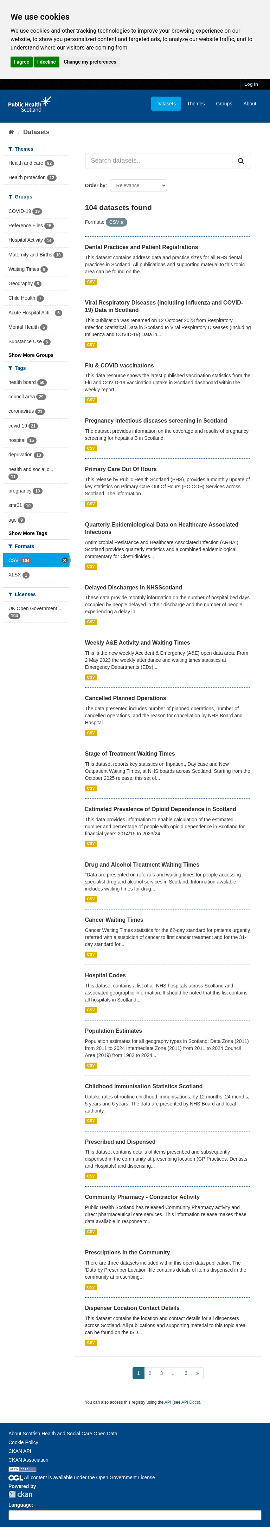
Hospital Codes (105, 975)
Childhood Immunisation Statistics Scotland (144, 1086)
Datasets (166, 103)
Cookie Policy (23, 1442)
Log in (251, 84)
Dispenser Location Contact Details (132, 1308)
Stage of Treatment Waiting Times (130, 754)
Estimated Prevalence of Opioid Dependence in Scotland (160, 809)
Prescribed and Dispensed (120, 1142)
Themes (196, 103)
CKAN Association (28, 1460)
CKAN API (19, 1451)
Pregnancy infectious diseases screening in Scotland (156, 421)
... (174, 1373)
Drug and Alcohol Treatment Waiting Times (142, 865)
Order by (95, 185)
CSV (91, 282)
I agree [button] (21, 62)
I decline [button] (46, 62)
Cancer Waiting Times (114, 920)
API (168, 1402)
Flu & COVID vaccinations (119, 365)
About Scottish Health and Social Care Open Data (62, 1433)
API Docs (190, 1402)
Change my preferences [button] (90, 62)
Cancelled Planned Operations (125, 698)
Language (20, 1505)
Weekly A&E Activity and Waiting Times (137, 643)
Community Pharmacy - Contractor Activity (142, 1197)
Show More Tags (27, 533)
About (249, 103)
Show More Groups (30, 355)
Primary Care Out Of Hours (121, 469)
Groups (224, 103)
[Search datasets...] (159, 161)
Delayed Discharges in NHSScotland (133, 587)
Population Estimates (113, 1031)
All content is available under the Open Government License (81, 1477)
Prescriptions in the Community (127, 1252)
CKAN (20, 1494)
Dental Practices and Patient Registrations (141, 247)
